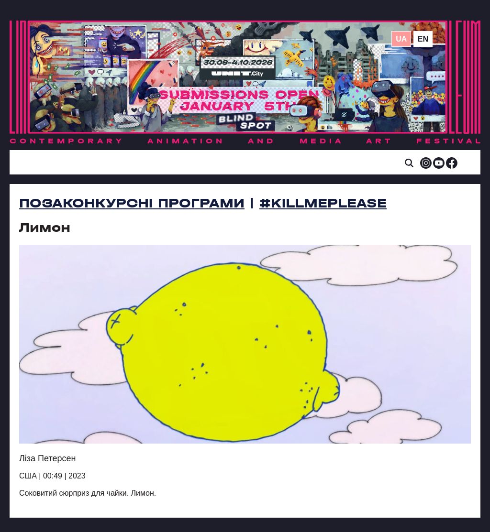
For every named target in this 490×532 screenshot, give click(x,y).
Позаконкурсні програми (132, 203)
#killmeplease (323, 203)
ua (401, 39)
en (423, 39)
